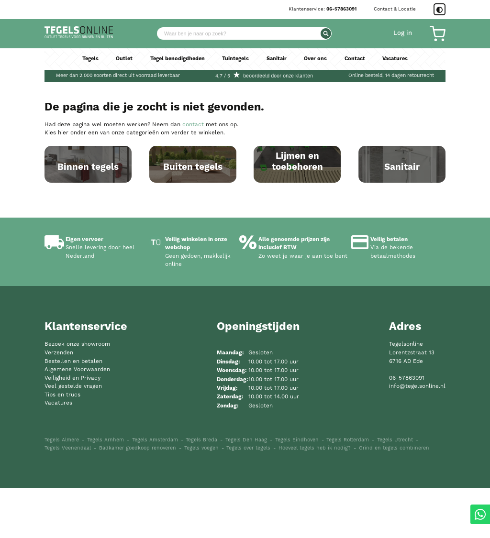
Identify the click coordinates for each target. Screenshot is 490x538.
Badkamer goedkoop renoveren (137, 498)
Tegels (84, 63)
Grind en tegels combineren (394, 498)
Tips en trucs (62, 444)
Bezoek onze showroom (77, 394)
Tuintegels (235, 63)
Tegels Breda (201, 490)
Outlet (119, 63)
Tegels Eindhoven (297, 490)
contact (193, 124)
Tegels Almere (62, 490)
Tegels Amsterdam (155, 490)
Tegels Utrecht (395, 490)
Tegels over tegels (248, 498)
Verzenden (59, 402)
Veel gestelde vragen (73, 436)
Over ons (318, 63)
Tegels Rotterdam (347, 490)
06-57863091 (341, 9)
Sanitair (278, 63)
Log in (402, 35)
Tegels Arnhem (105, 490)
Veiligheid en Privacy (72, 427)
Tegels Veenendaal (68, 498)
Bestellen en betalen (73, 411)
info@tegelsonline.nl (417, 436)
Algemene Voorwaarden (77, 419)
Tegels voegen (201, 498)
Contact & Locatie (395, 9)
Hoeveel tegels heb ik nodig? (314, 498)
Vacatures (401, 63)
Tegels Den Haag (246, 490)
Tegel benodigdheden (174, 63)
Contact (359, 63)
